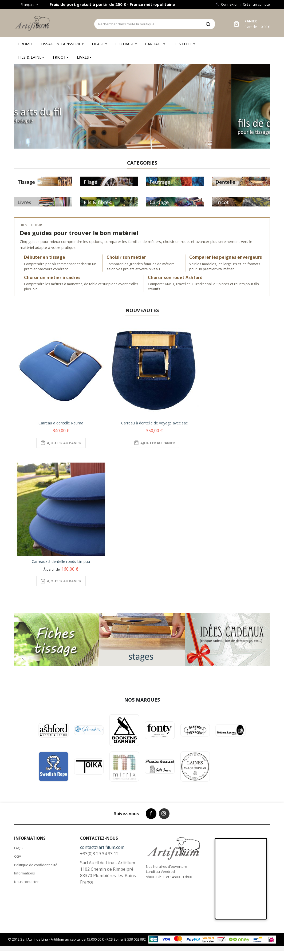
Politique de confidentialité (35, 864)
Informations (24, 873)
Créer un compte (256, 4)
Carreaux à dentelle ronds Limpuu (61, 561)
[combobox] (147, 24)
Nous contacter (26, 881)
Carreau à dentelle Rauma (60, 422)
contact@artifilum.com (102, 847)
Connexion (230, 4)
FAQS (18, 848)
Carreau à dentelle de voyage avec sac (154, 422)
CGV (17, 856)
